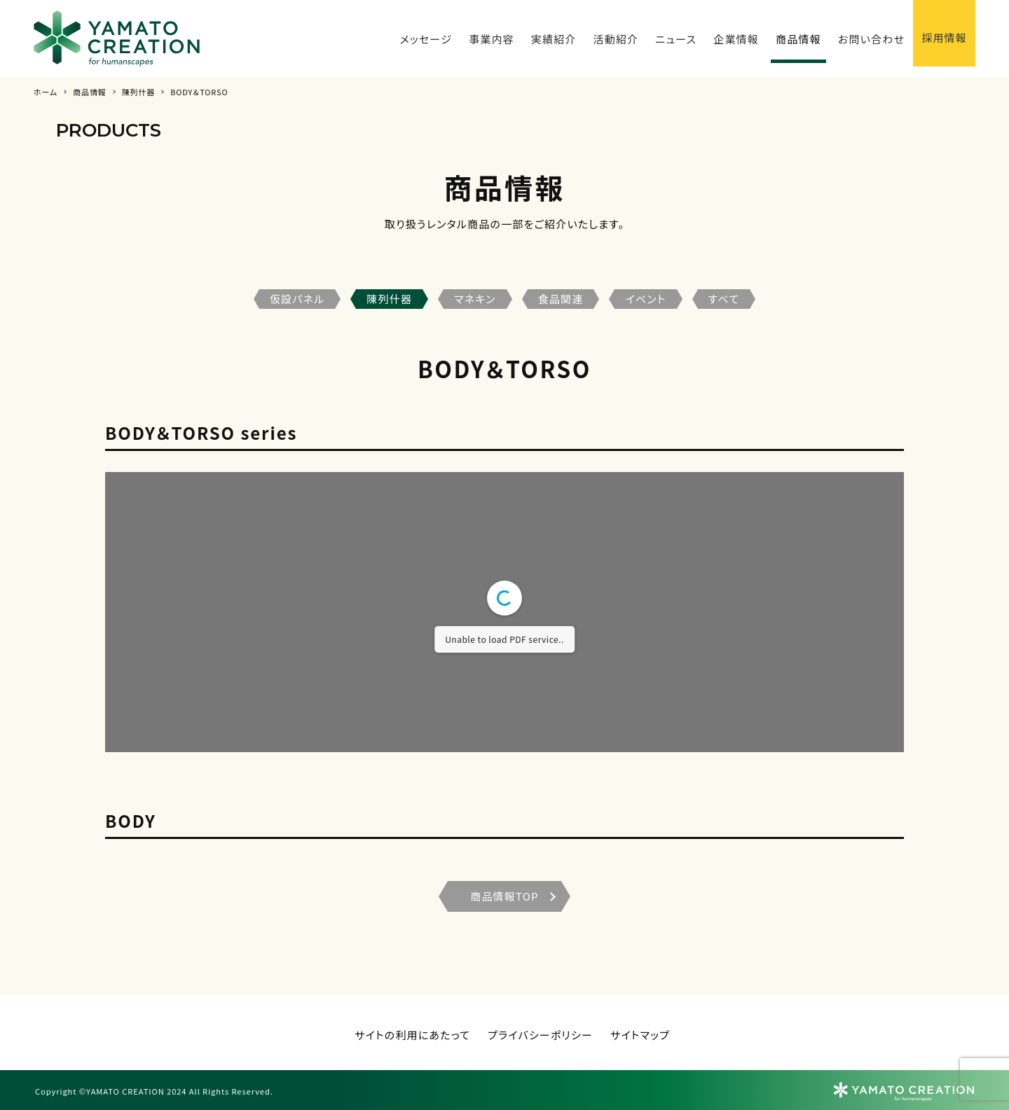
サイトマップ (640, 1034)
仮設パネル (297, 298)
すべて (724, 298)
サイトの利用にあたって (412, 1034)
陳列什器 (389, 298)
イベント (645, 298)
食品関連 (561, 298)
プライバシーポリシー (540, 1034)
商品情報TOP (504, 896)
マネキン (475, 298)
